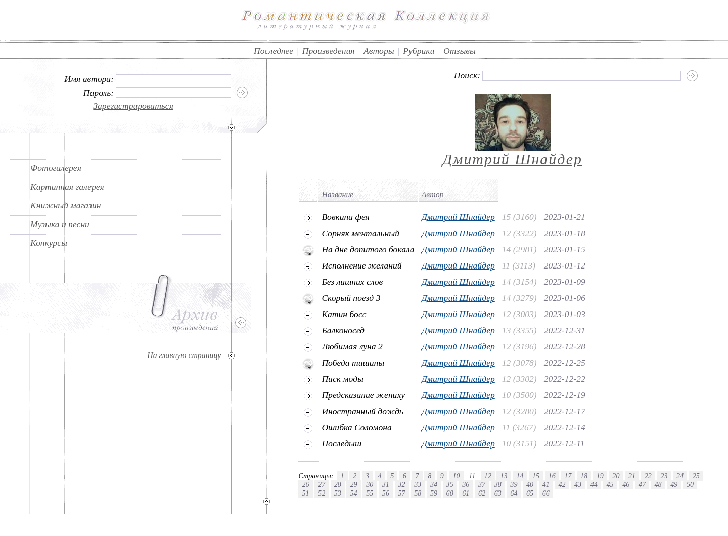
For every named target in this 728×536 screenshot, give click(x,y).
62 (482, 493)
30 (369, 484)
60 (450, 493)
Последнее (273, 51)
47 (642, 484)
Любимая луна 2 (352, 346)
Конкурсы (48, 243)
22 (648, 476)
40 (530, 484)
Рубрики (418, 51)
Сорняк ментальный (360, 233)
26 (305, 484)
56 (386, 493)
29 (353, 484)
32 (402, 484)
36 (466, 484)
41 (546, 484)
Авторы (378, 51)
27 (321, 484)
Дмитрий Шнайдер (512, 159)
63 (498, 493)
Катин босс (344, 314)
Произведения (328, 51)
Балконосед (343, 330)
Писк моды (342, 379)
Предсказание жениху (363, 395)
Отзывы (459, 51)
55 (369, 493)
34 (434, 484)
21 (632, 476)
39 (514, 484)
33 (418, 484)
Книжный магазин (65, 205)
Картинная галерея (67, 187)
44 (594, 484)
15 (536, 476)
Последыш (341, 443)
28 (338, 484)
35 (450, 484)
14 (520, 476)
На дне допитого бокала (368, 249)
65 (530, 493)
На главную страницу (184, 355)
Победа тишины (353, 363)
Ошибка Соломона (356, 427)
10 (456, 476)
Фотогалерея (55, 168)
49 (674, 484)
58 (418, 493)
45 (610, 484)
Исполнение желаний (361, 265)
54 (353, 493)
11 (472, 476)
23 (664, 476)
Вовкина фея (346, 217)
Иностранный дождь (362, 411)
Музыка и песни (59, 224)
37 (482, 484)
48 (658, 484)
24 (680, 476)
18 (584, 476)
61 (466, 493)
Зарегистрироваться (133, 106)
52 (321, 493)
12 (488, 476)
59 (434, 493)
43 (578, 484)
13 (503, 476)
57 (402, 493)
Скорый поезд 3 (351, 298)
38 (498, 484)
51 (305, 493)
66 (546, 493)
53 (338, 493)
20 (616, 476)
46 (626, 484)
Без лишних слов (352, 282)
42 (562, 484)
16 (552, 476)
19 (600, 476)
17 (568, 476)
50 (690, 484)
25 (696, 476)
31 (386, 484)
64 (514, 493)
